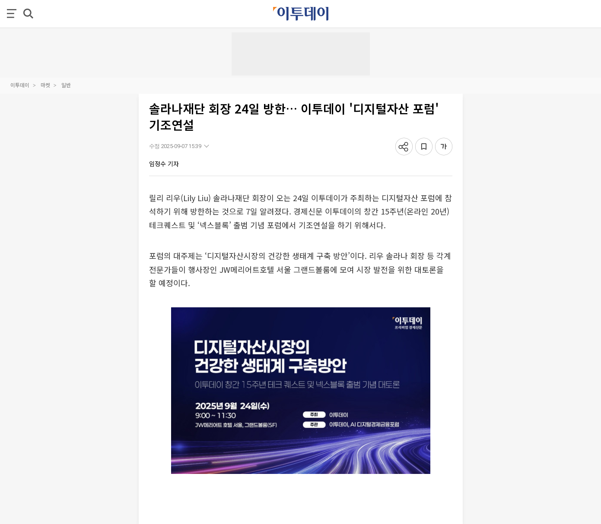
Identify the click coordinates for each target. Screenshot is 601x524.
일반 (66, 84)
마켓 (45, 84)
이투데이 (19, 84)
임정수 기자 (164, 163)
